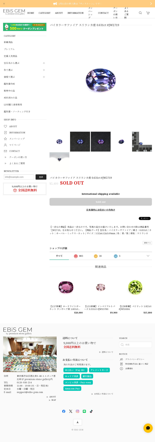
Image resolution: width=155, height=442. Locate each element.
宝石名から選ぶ (11, 63)
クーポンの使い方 (115, 13)
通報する (147, 243)
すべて (59, 255)
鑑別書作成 (9, 84)
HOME (30, 12)
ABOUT (59, 12)
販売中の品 (9, 91)
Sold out (101, 201)
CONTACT (103, 12)
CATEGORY (44, 12)
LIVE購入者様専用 (13, 104)
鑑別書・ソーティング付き (17, 111)
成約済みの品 (10, 98)
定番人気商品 (10, 56)
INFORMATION (76, 12)
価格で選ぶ (9, 77)
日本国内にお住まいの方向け (100, 209)
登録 (41, 177)
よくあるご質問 (126, 13)
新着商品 (8, 42)
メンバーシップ (90, 13)
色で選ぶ (8, 70)
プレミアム (9, 49)
